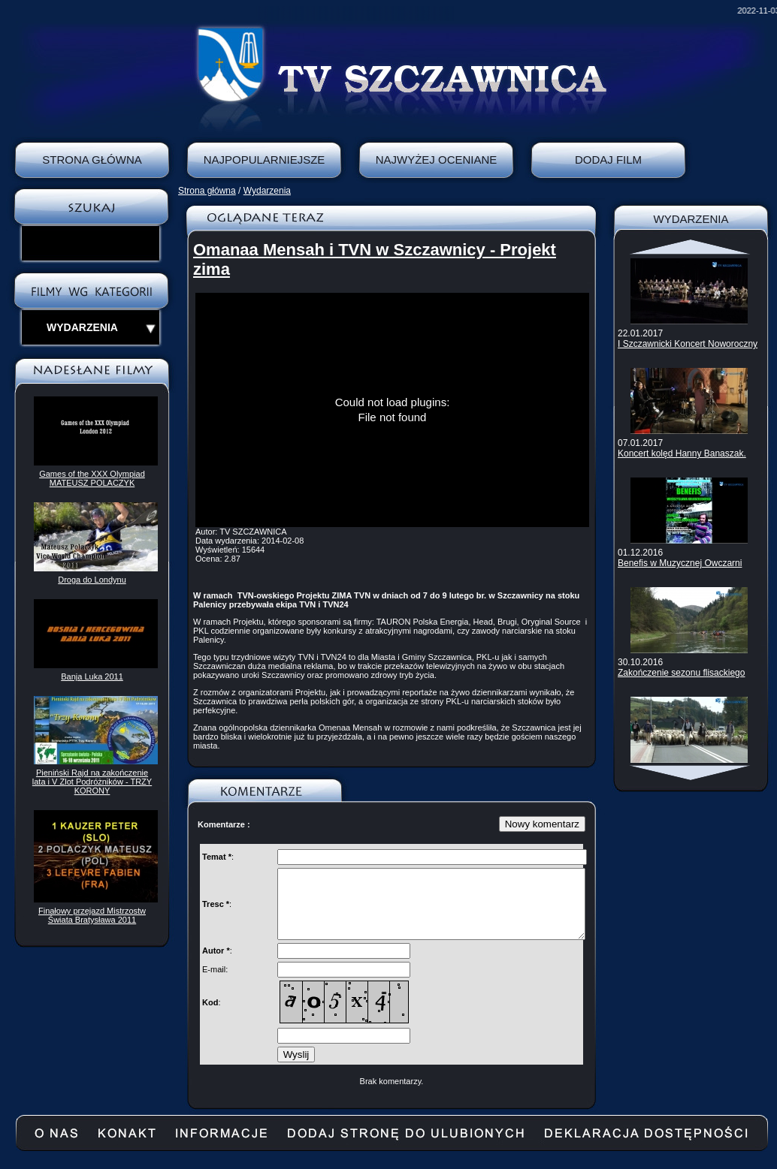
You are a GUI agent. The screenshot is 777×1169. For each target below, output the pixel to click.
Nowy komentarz (542, 824)
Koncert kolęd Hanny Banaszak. (682, 453)
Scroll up (691, 247)
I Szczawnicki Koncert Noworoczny (687, 344)
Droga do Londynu (92, 579)
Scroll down (691, 772)
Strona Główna (92, 159)
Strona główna (207, 190)
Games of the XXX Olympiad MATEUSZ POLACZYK (92, 478)
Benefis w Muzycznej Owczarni (680, 563)
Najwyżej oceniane (436, 159)
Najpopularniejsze (264, 159)
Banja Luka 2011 (92, 676)
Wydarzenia (267, 190)
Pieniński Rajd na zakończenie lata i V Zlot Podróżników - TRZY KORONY (92, 781)
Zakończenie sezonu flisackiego (681, 672)
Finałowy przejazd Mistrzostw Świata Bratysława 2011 (92, 915)
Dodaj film (608, 159)
